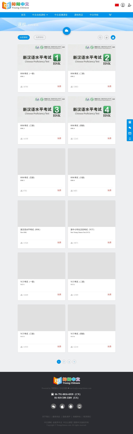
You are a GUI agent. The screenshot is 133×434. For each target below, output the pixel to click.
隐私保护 (66, 417)
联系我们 (87, 417)
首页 (23, 15)
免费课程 (40, 37)
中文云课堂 (68, 422)
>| (74, 362)
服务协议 (56, 417)
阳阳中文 (77, 422)
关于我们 (46, 417)
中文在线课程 (40, 15)
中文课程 (48, 422)
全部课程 (24, 37)
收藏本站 (77, 417)
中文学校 (94, 15)
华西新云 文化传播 (59, 388)
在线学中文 (57, 422)
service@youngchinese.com (80, 388)
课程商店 (78, 15)
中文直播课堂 (61, 15)
